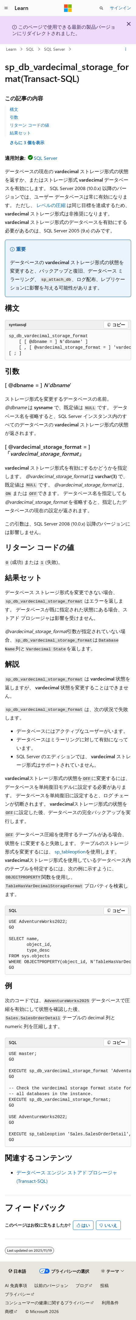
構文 (14, 109)
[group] (68, 345)
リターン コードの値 (29, 125)
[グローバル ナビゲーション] (6, 8)
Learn (11, 49)
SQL (30, 49)
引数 (14, 117)
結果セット (20, 133)
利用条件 (110, 1302)
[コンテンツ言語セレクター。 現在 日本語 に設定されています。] (17, 1271)
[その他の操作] (126, 49)
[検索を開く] (101, 8)
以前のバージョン (51, 1285)
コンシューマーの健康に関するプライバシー (47, 1302)
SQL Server (54, 49)
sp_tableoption (70, 851)
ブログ (82, 1285)
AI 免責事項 (16, 1285)
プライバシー (17, 1294)
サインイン (120, 8)
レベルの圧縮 (51, 205)
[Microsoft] (68, 8)
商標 (9, 1311)
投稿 (104, 1285)
